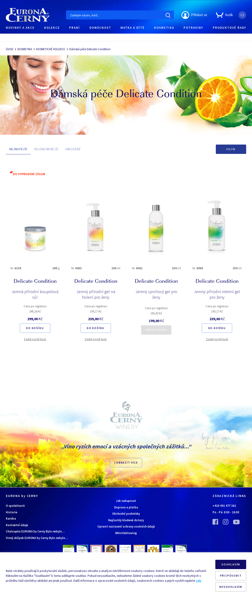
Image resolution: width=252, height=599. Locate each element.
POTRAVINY (193, 28)
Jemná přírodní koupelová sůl (34, 294)
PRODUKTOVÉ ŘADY (229, 28)
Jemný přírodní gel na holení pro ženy (95, 294)
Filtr (231, 149)
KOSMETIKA (164, 28)
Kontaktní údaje (17, 525)
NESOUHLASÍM (230, 586)
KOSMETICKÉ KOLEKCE (50, 49)
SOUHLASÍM (230, 564)
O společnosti (15, 506)
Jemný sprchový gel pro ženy (156, 294)
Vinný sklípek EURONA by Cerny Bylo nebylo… (37, 538)
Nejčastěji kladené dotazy (126, 520)
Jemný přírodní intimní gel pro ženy (217, 294)
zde (198, 580)
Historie (11, 512)
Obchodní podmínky (126, 514)
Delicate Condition (35, 281)
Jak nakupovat (126, 501)
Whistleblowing (126, 533)
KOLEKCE (52, 28)
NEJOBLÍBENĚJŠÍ (46, 149)
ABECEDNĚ (73, 149)
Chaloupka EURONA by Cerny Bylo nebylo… (35, 531)
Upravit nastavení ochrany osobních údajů (126, 526)
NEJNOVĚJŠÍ (18, 149)
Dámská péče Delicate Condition (89, 49)
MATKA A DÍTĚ (133, 28)
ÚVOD (9, 49)
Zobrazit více (126, 462)
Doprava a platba (126, 507)
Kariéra (11, 519)
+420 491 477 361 (224, 506)
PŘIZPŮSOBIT (231, 575)
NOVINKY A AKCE (20, 28)
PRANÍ (74, 28)
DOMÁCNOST (100, 28)
